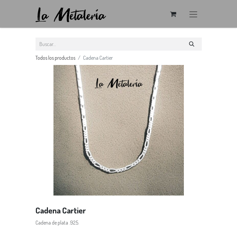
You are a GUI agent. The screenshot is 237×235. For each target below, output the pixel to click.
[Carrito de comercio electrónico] (173, 14)
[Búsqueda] (191, 44)
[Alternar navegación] (193, 14)
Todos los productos (55, 58)
